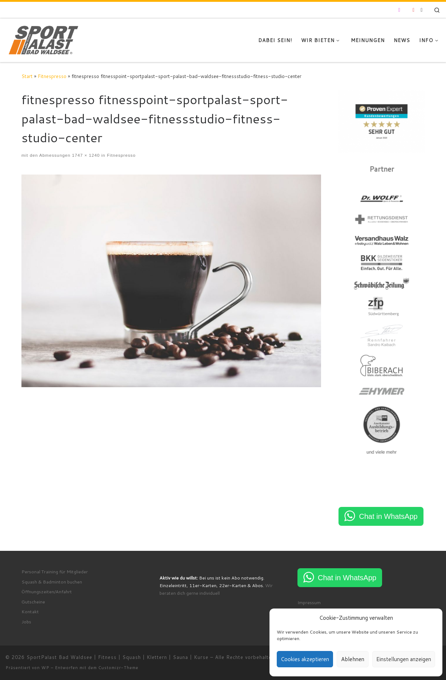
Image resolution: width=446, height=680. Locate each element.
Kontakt (30, 611)
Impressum (309, 602)
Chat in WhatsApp (388, 516)
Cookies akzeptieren (305, 659)
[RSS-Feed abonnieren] (421, 10)
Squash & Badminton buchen (51, 581)
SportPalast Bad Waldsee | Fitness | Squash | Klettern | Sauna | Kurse (117, 657)
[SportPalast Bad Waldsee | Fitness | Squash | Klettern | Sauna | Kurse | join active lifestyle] (43, 39)
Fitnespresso (52, 76)
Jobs (26, 621)
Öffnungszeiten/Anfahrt (46, 591)
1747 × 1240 (85, 155)
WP (45, 668)
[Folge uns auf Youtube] (413, 10)
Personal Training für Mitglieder (54, 571)
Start (27, 76)
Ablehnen (352, 659)
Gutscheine (33, 601)
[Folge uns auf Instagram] (399, 10)
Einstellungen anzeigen (403, 659)
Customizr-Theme (118, 668)
